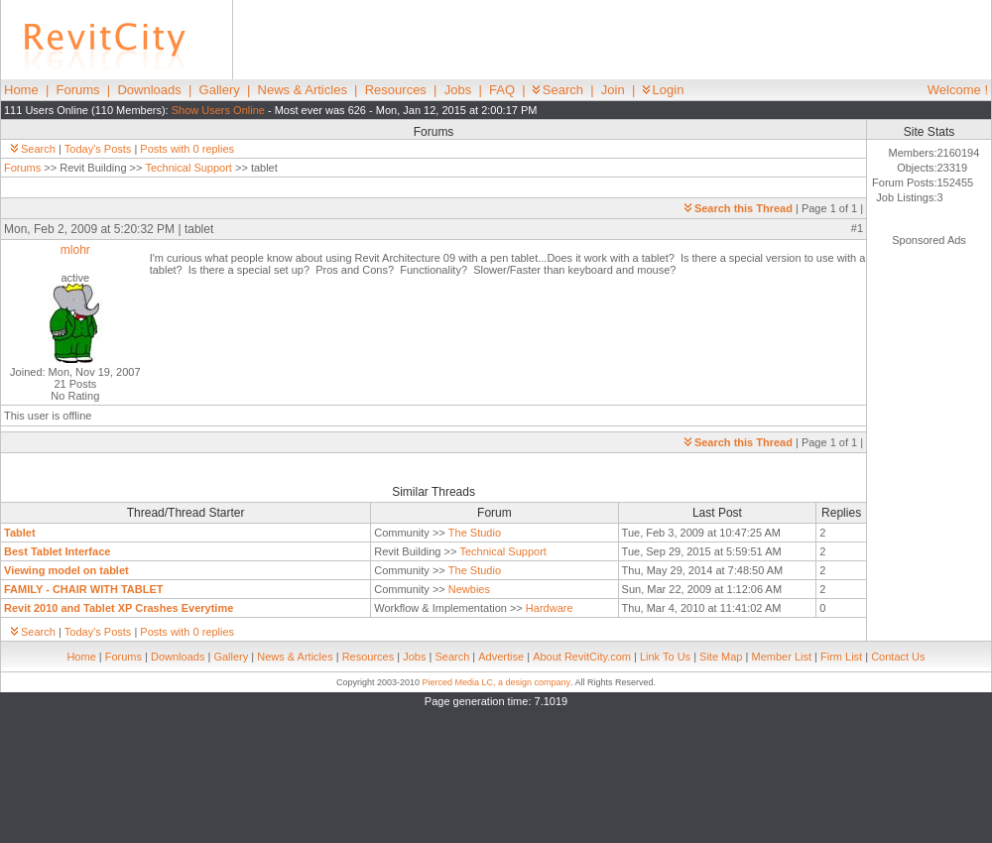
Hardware (549, 608)
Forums (78, 89)
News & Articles (302, 89)
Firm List (841, 656)
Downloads (149, 89)
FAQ (502, 89)
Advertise (501, 656)
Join (613, 89)
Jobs (457, 89)
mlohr (75, 250)
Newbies (469, 589)
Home (21, 89)
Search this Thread (738, 208)
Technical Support (188, 168)
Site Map (720, 656)
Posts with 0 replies (187, 149)
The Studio (474, 533)
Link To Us (665, 656)
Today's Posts (98, 149)
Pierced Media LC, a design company (496, 682)
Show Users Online (218, 110)
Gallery (219, 89)
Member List (781, 656)
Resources (396, 89)
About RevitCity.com (582, 656)
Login (663, 89)
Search (558, 89)
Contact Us (898, 656)
